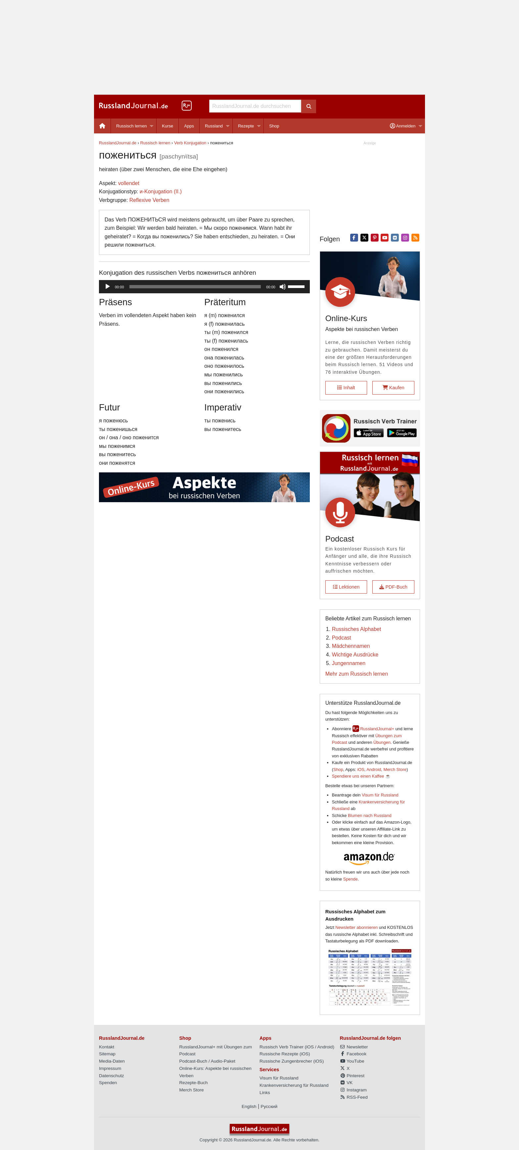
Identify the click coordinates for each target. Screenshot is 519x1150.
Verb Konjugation (190, 142)
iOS (360, 769)
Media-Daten (112, 1061)
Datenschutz (111, 1075)
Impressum (110, 1068)
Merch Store (394, 769)
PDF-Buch (393, 587)
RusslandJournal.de (117, 142)
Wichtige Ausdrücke (355, 654)
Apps (189, 125)
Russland (214, 125)
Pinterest (352, 1075)
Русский (269, 1106)
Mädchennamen (351, 646)
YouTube (352, 1061)
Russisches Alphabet (356, 629)
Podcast (341, 638)
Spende (350, 879)
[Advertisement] (259, 47)
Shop (274, 125)
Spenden (108, 1082)
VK (346, 1082)
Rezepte (246, 125)
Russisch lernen (131, 125)
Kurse (167, 125)
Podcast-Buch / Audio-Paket (207, 1061)
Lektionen (346, 587)
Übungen (382, 742)
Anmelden (402, 125)
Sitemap (107, 1053)
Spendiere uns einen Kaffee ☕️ (361, 776)
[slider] (195, 286)
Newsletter (354, 1046)
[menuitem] (102, 126)
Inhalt (346, 387)
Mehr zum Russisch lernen (356, 674)
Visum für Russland (380, 794)
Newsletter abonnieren (356, 927)
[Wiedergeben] (107, 286)
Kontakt (106, 1046)
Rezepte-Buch (193, 1082)
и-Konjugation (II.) (161, 191)
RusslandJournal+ (377, 728)
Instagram (353, 1089)
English (249, 1106)
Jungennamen (348, 663)
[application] (204, 286)
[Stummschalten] (282, 286)
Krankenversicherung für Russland (294, 1085)
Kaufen (393, 387)
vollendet (128, 183)
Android (373, 769)
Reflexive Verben (149, 200)
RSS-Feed (354, 1097)
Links (265, 1092)
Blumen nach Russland (370, 815)
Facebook (353, 1053)
